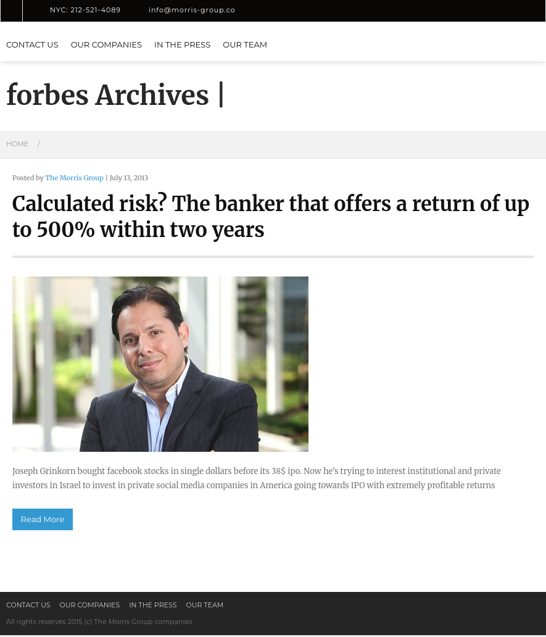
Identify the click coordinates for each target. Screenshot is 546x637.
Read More (42, 521)
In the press (182, 44)
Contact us (32, 44)
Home (17, 143)
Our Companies (106, 44)
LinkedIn (260, 10)
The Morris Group (74, 177)
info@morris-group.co (192, 10)
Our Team (245, 44)
